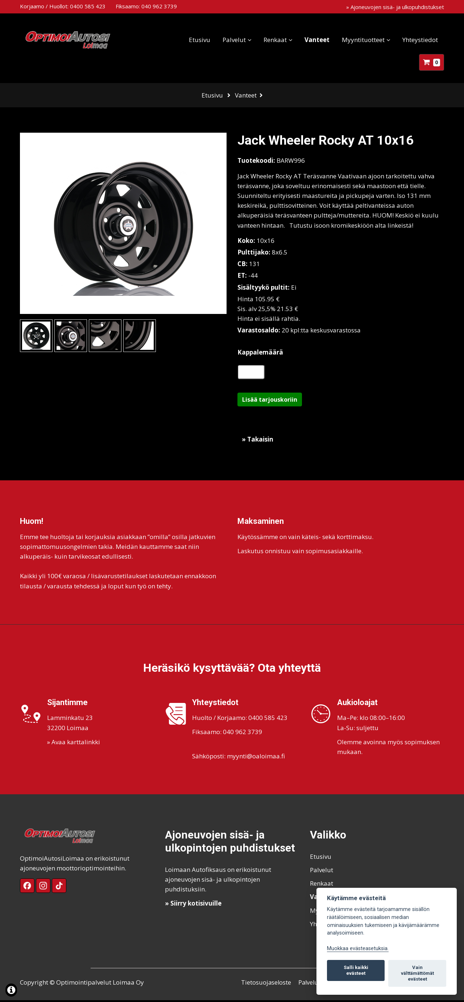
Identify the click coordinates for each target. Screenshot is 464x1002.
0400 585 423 (87, 6)
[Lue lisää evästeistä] (11, 991)
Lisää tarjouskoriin (269, 401)
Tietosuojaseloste (266, 984)
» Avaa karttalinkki (73, 744)
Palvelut (234, 40)
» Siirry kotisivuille (193, 905)
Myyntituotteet (363, 40)
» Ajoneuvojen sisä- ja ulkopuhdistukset (395, 7)
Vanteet (317, 40)
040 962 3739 (159, 6)
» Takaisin (257, 441)
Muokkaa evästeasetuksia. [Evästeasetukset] (358, 948)
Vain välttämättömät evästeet (417, 973)
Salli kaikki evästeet (356, 970)
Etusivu (199, 40)
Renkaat (275, 40)
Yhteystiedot (420, 40)
